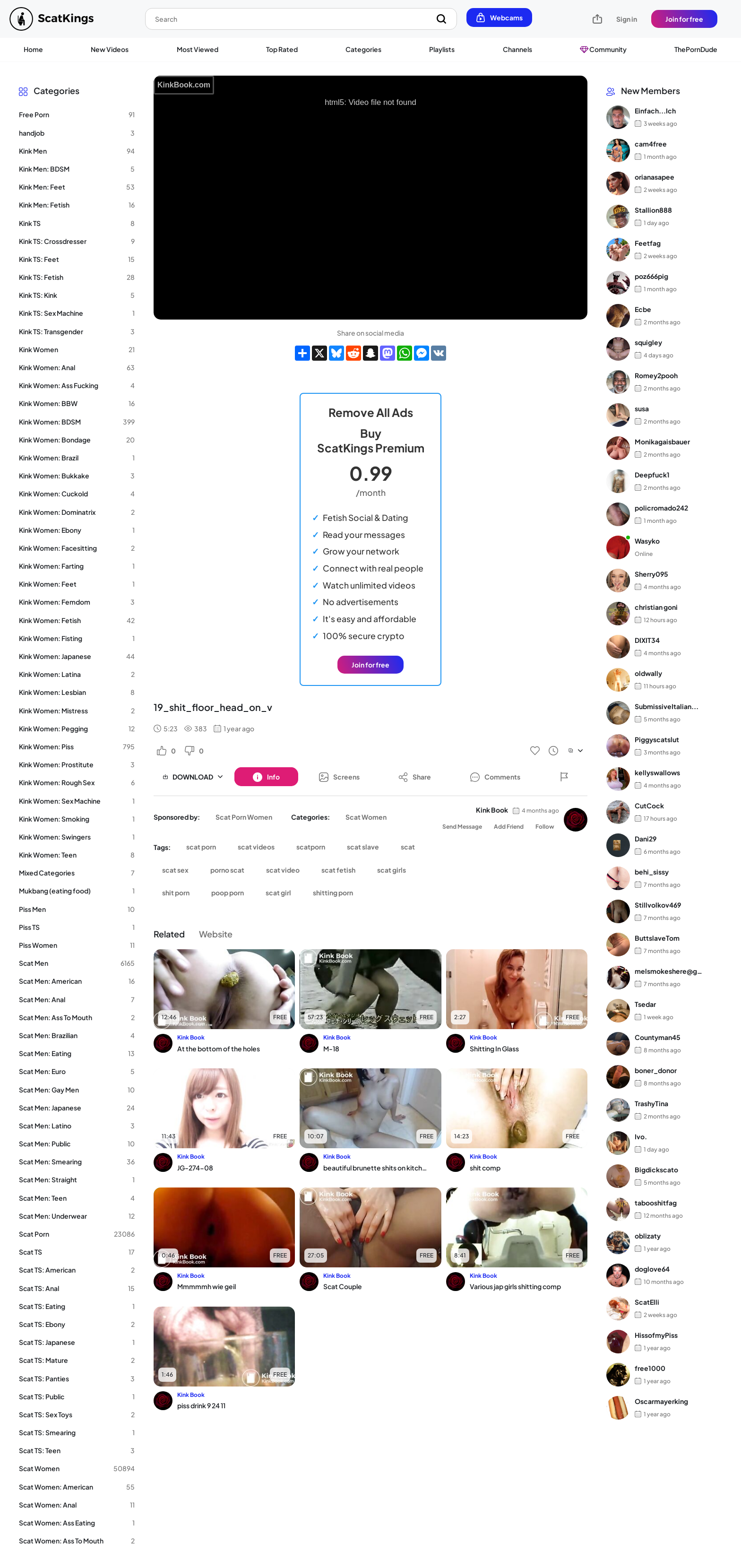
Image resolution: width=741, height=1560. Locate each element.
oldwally (648, 673)
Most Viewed (197, 49)
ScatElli (647, 1302)
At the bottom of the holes (218, 1048)
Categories (363, 49)
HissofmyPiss (656, 1335)
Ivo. (641, 1136)
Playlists (442, 49)
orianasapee (654, 177)
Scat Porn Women (243, 817)
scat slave (363, 846)
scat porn (201, 846)
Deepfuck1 (652, 474)
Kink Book (492, 810)
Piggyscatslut (657, 739)
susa (642, 408)
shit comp (485, 1167)
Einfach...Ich (655, 110)
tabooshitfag (656, 1202)
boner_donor (656, 1070)
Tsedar (645, 1004)
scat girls (391, 870)
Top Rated (282, 49)
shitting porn (333, 892)
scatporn (310, 846)
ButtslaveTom (657, 938)
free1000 (650, 1368)
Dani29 (645, 838)
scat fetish (338, 870)
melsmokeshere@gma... (671, 971)
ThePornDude (695, 49)
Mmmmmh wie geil (206, 1286)
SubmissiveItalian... (666, 706)
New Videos (110, 49)
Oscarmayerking (661, 1401)
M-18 (331, 1048)
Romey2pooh (656, 375)
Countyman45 (658, 1037)
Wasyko (647, 541)
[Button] (266, 776)
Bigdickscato (656, 1169)
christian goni (656, 607)
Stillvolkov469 (658, 905)
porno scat (227, 870)
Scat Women (366, 817)
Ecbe (643, 309)
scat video (283, 870)
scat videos (256, 846)
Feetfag (648, 243)
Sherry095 (651, 574)
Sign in (626, 19)
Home (33, 49)
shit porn (176, 892)
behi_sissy (652, 871)
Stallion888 (653, 210)
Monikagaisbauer (662, 441)
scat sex (175, 870)
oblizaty (648, 1235)
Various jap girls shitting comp (515, 1286)
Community (603, 49)
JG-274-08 (195, 1167)
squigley (648, 342)
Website (216, 933)
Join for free (684, 19)
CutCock (649, 805)
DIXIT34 (647, 640)
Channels (517, 49)
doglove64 (652, 1269)
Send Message (462, 826)
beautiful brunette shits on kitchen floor (376, 1167)
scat (408, 846)
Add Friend (509, 826)
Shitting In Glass (494, 1048)
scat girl (278, 892)
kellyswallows (657, 772)
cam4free (651, 143)
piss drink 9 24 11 (201, 1405)
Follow (544, 826)
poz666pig (651, 276)
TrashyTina (651, 1103)
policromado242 (661, 507)
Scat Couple (342, 1286)
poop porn (227, 892)
